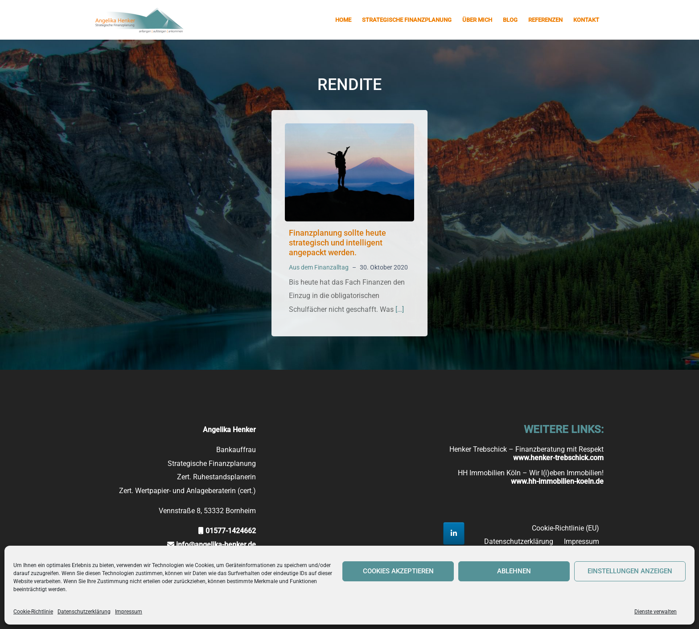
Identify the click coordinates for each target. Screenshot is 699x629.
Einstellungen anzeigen (630, 571)
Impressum (128, 612)
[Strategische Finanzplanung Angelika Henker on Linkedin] (454, 533)
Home (343, 19)
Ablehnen (514, 571)
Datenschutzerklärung (84, 612)
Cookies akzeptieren (398, 571)
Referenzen (545, 19)
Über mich (477, 19)
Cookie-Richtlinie (33, 612)
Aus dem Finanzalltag (319, 267)
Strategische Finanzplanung (407, 19)
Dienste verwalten (655, 612)
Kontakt (586, 19)
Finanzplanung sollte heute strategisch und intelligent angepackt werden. (337, 242)
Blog (510, 19)
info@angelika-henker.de (216, 544)
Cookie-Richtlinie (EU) (565, 528)
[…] (399, 309)
